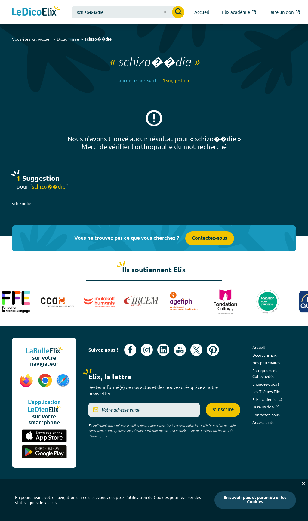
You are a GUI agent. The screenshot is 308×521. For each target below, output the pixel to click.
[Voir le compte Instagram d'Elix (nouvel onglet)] (147, 350)
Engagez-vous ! (265, 384)
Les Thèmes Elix (266, 391)
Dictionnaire (68, 39)
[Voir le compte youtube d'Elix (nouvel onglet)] (180, 350)
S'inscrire (223, 410)
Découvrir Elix (264, 355)
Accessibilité (263, 422)
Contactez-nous (209, 238)
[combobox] (128, 12)
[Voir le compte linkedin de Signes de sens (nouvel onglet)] (163, 350)
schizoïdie (21, 203)
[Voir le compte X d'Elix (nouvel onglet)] (196, 350)
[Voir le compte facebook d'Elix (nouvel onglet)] (130, 350)
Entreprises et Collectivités (264, 373)
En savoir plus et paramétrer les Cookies (255, 500)
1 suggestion (176, 80)
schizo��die (98, 39)
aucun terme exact (138, 80)
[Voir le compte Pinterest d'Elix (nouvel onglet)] (213, 350)
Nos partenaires (266, 362)
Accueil (44, 39)
